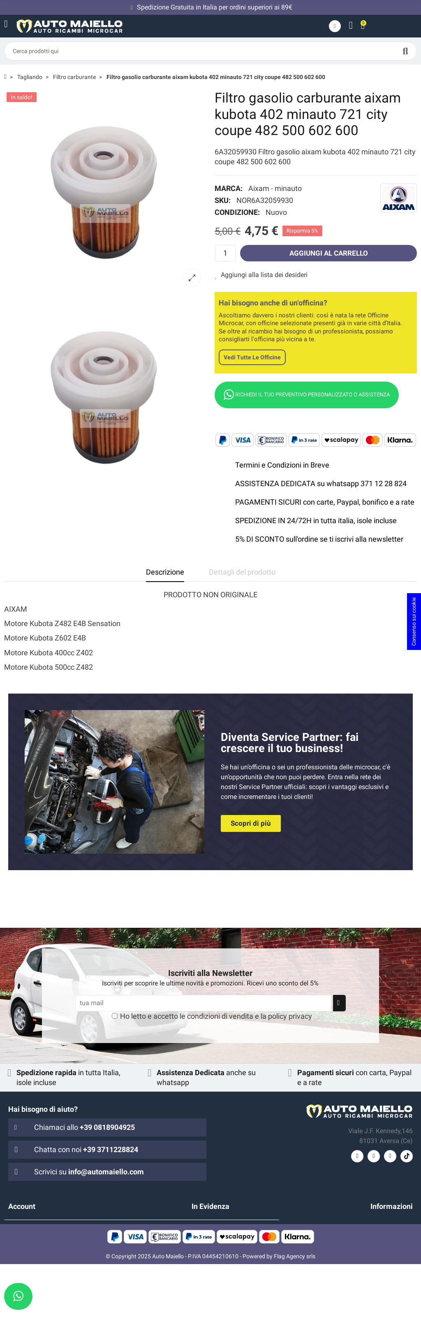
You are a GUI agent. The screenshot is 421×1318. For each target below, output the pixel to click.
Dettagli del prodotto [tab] (242, 572)
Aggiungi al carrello (328, 253)
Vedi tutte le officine (252, 357)
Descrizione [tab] (165, 572)
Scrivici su (89, 1171)
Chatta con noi (86, 1149)
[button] (251, 823)
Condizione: (237, 212)
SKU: (223, 200)
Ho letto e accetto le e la (216, 1016)
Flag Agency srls (294, 1310)
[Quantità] (225, 253)
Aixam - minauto (275, 188)
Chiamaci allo (84, 1127)
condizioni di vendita (220, 1016)
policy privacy (290, 1016)
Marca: (229, 188)
